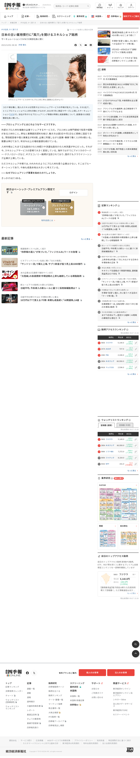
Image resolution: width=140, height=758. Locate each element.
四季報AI (114, 16)
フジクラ (109, 343)
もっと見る (85, 238)
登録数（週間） (106, 425)
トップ (8, 16)
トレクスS (110, 367)
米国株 (97, 16)
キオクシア (110, 361)
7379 (12, 114)
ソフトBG (109, 452)
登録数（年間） (125, 425)
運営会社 (11, 740)
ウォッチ (121, 6)
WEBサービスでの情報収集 (58, 740)
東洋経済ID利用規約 (71, 743)
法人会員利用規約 (111, 743)
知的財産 (102, 740)
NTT (107, 464)
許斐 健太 (23, 45)
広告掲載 (38, 740)
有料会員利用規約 (91, 743)
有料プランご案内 (131, 16)
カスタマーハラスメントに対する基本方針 (39, 743)
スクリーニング (61, 16)
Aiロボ (108, 349)
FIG (107, 355)
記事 (26, 16)
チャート (110, 6)
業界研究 (80, 16)
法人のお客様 (122, 673)
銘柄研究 (43, 16)
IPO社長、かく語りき (28, 23)
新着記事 (13, 23)
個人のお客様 (95, 673)
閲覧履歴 (100, 6)
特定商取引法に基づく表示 (121, 740)
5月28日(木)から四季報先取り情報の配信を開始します (33, 5)
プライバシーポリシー (84, 740)
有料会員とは (47, 219)
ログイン (131, 6)
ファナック (110, 458)
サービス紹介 (24, 740)
